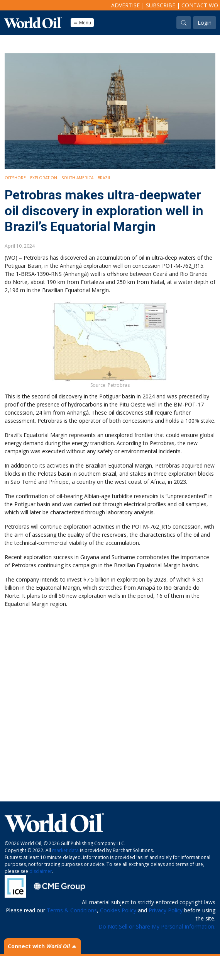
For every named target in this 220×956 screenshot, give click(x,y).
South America (77, 177)
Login (205, 22)
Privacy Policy (166, 910)
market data (65, 850)
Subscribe (160, 5)
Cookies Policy (118, 910)
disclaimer (40, 871)
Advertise (125, 5)
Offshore (15, 177)
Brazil (104, 177)
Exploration (43, 177)
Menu (82, 22)
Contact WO (199, 5)
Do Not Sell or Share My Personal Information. (156, 926)
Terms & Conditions (72, 910)
